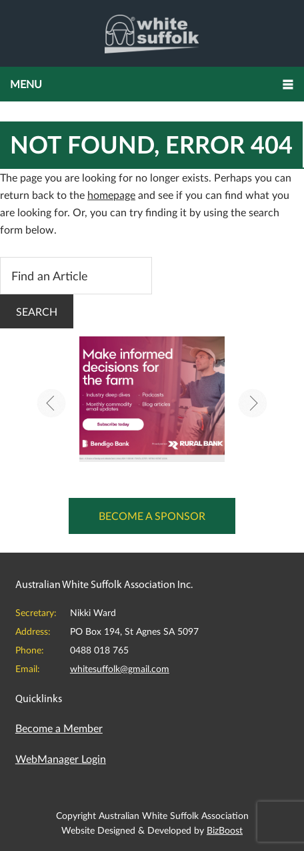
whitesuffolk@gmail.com (119, 668)
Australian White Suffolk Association (152, 33)
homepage (111, 194)
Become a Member (59, 728)
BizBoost (225, 830)
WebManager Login (60, 758)
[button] (152, 84)
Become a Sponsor (152, 515)
